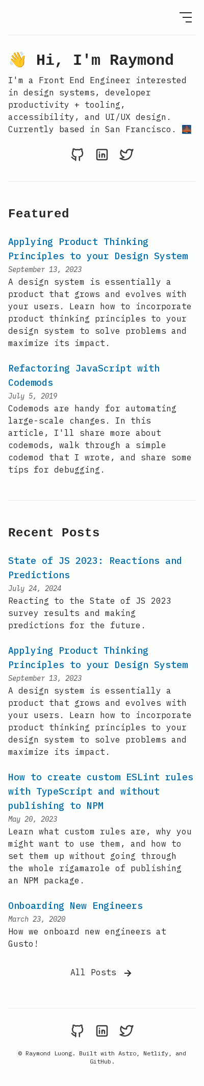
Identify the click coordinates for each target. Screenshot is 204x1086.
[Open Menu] (185, 17)
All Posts (102, 973)
